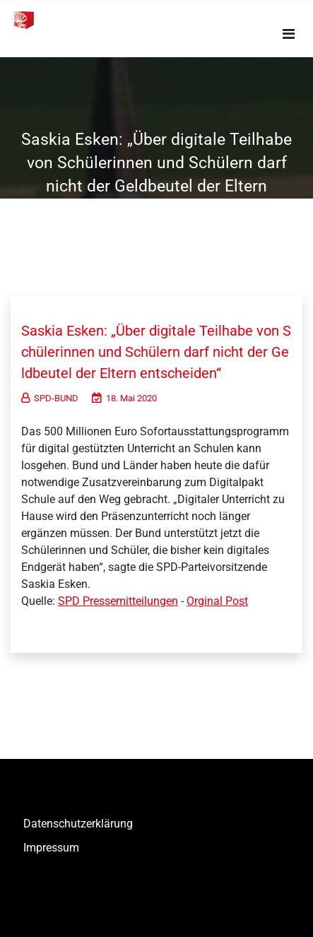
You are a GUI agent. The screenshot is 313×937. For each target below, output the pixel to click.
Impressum (51, 847)
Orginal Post (217, 601)
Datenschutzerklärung (78, 823)
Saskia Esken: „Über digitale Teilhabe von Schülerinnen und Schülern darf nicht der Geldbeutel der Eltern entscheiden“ (156, 352)
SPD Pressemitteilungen (118, 601)
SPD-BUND (49, 398)
